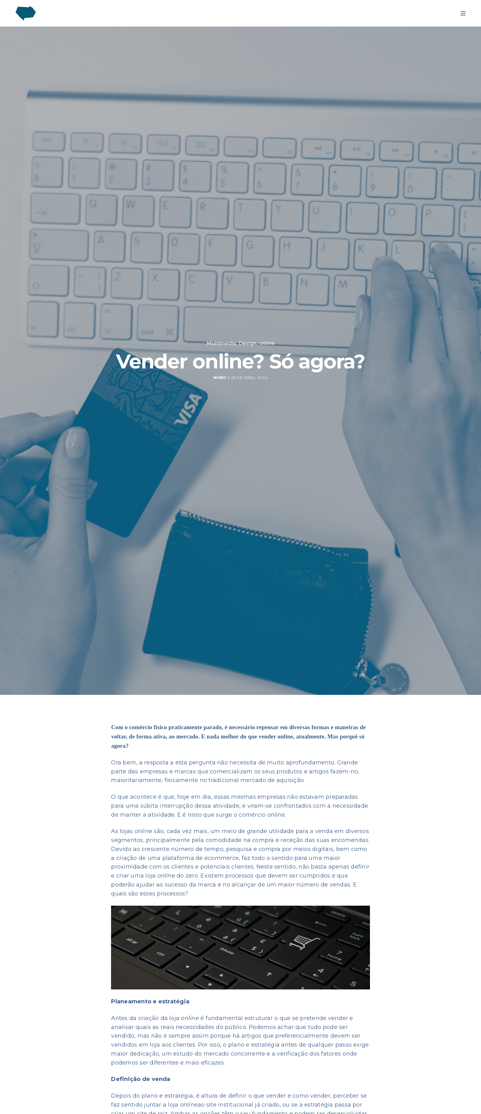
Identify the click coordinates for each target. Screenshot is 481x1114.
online (266, 343)
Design (247, 343)
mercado (187, 736)
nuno (219, 377)
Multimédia (221, 343)
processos (171, 893)
